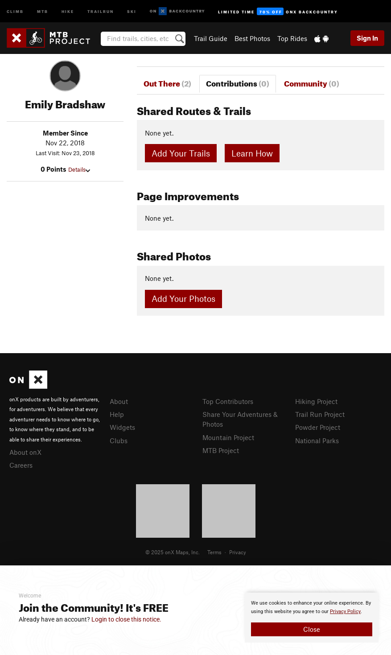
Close (311, 629)
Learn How (252, 153)
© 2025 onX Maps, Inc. (172, 552)
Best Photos (252, 38)
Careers (21, 465)
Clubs (119, 441)
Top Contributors (227, 401)
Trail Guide (210, 38)
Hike (68, 11)
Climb (15, 11)
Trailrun (100, 11)
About (119, 401)
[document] (311, 617)
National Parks (317, 441)
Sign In (367, 38)
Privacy (237, 552)
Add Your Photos (183, 298)
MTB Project (220, 450)
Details (79, 169)
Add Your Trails (181, 153)
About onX (25, 452)
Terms (214, 552)
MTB (42, 11)
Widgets (122, 427)
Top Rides (292, 38)
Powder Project (317, 427)
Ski (131, 11)
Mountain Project (228, 437)
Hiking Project (316, 401)
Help (117, 414)
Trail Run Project (320, 414)
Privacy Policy (345, 611)
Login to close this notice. (126, 619)
